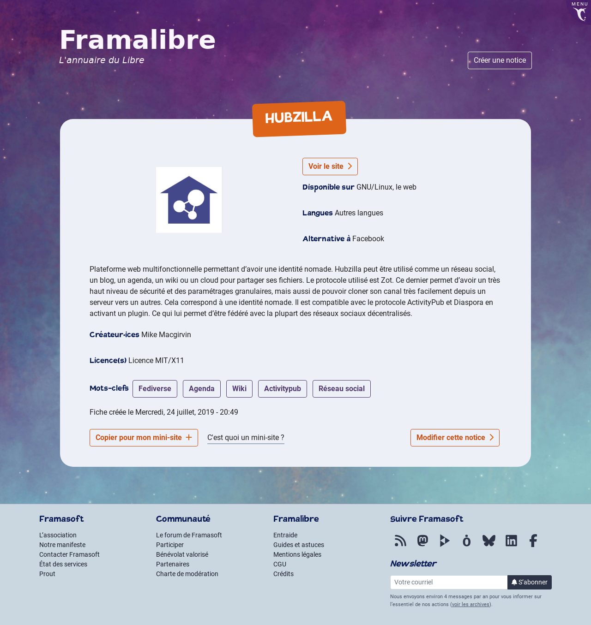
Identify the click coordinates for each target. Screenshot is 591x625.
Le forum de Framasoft (189, 535)
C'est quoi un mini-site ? (245, 437)
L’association (58, 535)
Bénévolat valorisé (182, 554)
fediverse (155, 388)
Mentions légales (297, 554)
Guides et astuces (298, 544)
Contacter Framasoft (69, 554)
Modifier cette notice (455, 437)
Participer (170, 544)
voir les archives (470, 604)
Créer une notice (500, 60)
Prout (47, 573)
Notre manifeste (62, 544)
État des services (63, 564)
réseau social (342, 388)
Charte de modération (187, 573)
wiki (239, 388)
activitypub (282, 388)
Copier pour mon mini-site (144, 437)
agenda (202, 388)
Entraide (285, 535)
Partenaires (172, 564)
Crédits (283, 573)
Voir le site (330, 166)
